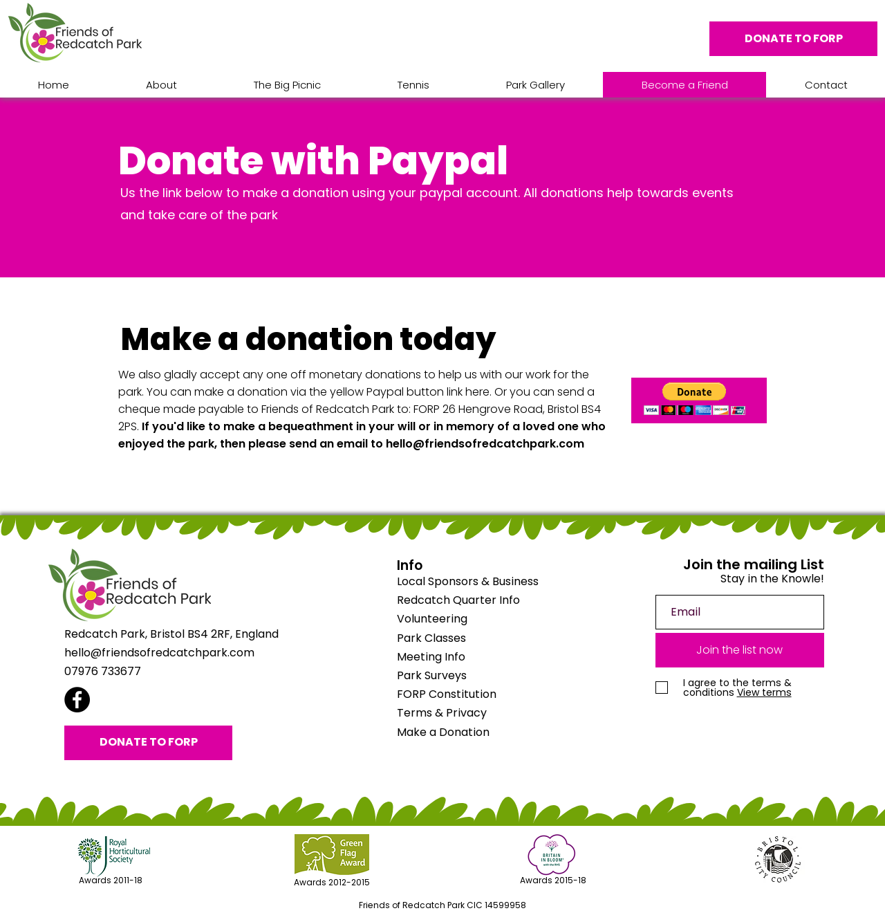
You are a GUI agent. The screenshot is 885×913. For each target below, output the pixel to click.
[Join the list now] (739, 650)
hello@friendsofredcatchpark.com (485, 444)
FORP (446, 694)
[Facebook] (77, 699)
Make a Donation (443, 732)
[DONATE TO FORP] (793, 38)
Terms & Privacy (442, 713)
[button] (694, 398)
